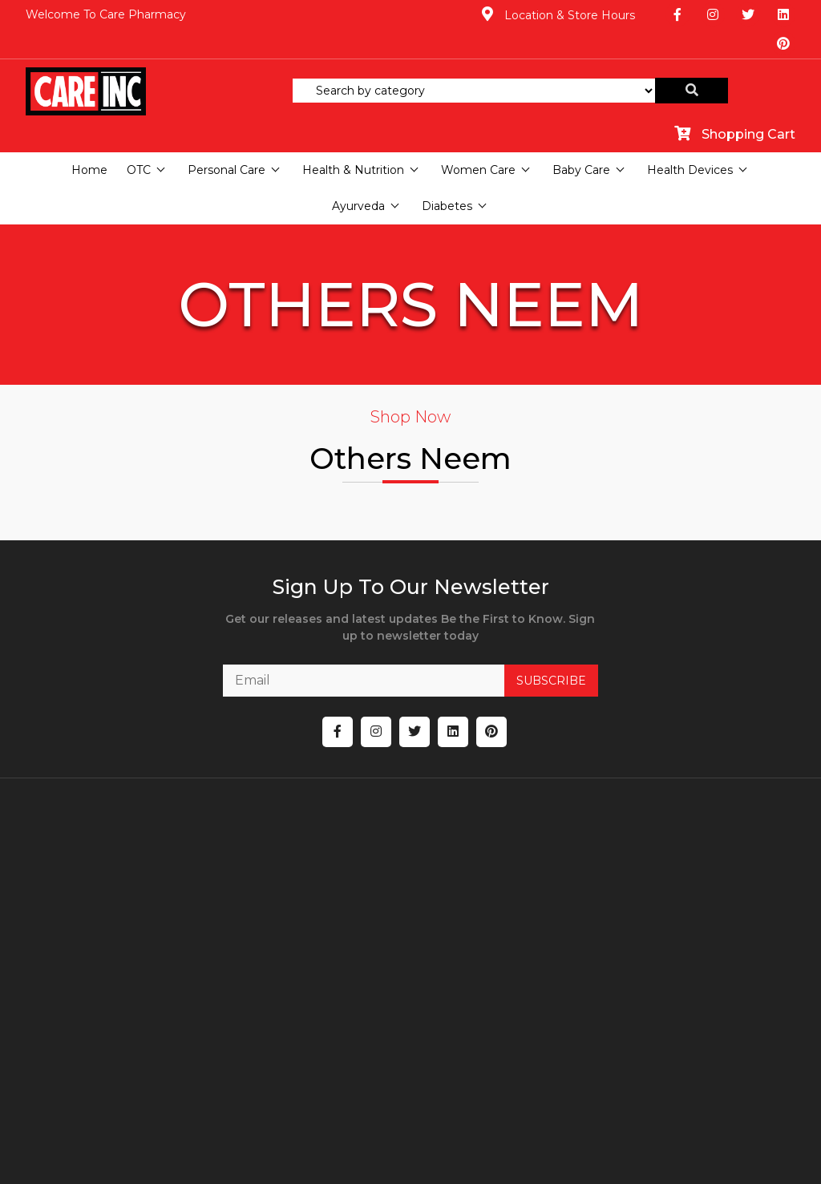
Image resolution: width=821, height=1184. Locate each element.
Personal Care (226, 141)
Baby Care (581, 141)
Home (89, 141)
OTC (139, 141)
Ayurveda (358, 177)
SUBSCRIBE (534, 657)
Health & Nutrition (353, 141)
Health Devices (690, 141)
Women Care (478, 141)
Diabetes (447, 177)
